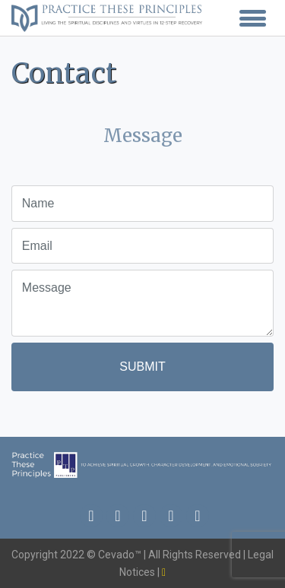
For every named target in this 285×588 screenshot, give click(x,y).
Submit (142, 366)
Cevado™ (121, 554)
